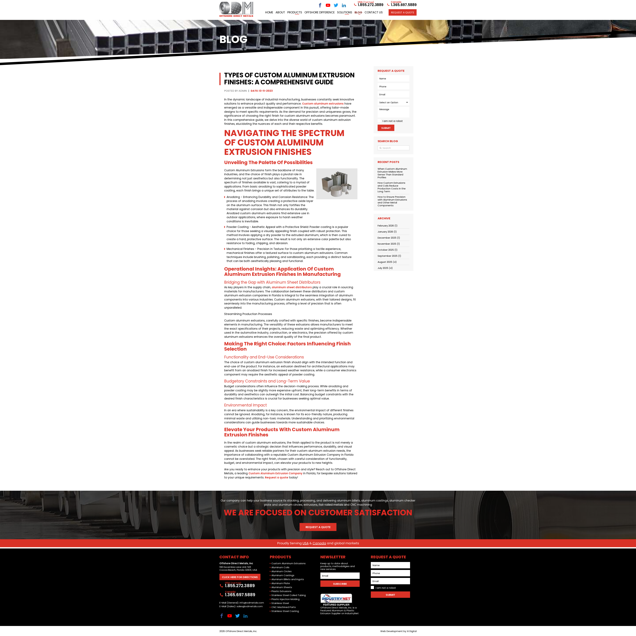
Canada (319, 543)
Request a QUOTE (402, 18)
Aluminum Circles (281, 570)
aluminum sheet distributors (292, 287)
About (307, 11)
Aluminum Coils (280, 566)
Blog (390, 11)
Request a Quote (318, 528)
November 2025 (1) (389, 243)
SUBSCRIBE (340, 583)
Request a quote (276, 477)
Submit (386, 128)
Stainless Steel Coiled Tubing (288, 594)
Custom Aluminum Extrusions (288, 562)
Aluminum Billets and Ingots (287, 578)
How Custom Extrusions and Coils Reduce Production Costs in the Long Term (392, 187)
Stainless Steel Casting (285, 610)
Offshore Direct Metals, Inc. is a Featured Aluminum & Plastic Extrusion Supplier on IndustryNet (339, 603)
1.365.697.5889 (402, 4)
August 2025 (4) (387, 262)
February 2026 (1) (388, 225)
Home (295, 11)
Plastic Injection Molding (285, 598)
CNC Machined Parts (283, 606)
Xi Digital (412, 631)
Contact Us (406, 11)
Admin (242, 91)
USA (306, 543)
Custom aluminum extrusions (323, 104)
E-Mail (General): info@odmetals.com (241, 602)
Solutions (375, 11)
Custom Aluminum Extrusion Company (276, 473)
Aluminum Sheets (281, 586)
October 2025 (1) (388, 249)
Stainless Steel (280, 602)
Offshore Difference (349, 11)
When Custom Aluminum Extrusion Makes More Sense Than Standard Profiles (392, 173)
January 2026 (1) (387, 231)
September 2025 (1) (389, 256)
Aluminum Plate (280, 582)
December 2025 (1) (389, 237)
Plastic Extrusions (281, 590)
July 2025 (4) (385, 268)
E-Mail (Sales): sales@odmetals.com (241, 606)
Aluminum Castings (282, 574)
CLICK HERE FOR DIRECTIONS (241, 576)
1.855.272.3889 (368, 4)
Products (323, 11)
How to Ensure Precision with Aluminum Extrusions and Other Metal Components (392, 201)
